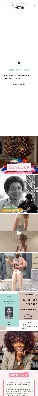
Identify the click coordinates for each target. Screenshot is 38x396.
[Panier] (35, 6)
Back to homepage (19, 84)
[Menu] (3, 6)
